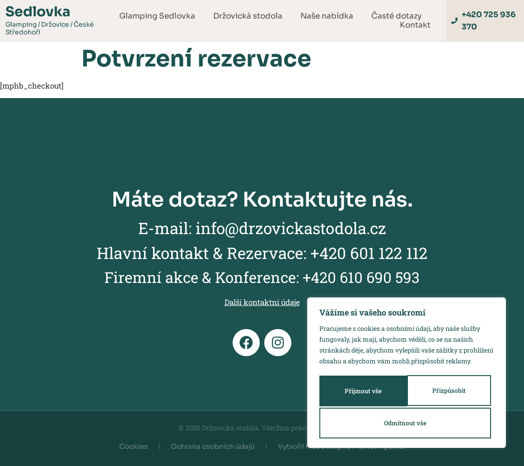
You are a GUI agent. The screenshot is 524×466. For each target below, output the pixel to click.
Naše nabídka (326, 16)
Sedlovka (37, 11)
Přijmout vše (407, 423)
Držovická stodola (247, 16)
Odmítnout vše (446, 392)
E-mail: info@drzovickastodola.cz (262, 227)
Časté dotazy (396, 16)
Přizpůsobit (359, 392)
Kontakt (415, 25)
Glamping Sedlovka (157, 16)
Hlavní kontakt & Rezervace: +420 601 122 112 (262, 252)
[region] (406, 374)
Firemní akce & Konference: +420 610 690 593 (262, 277)
